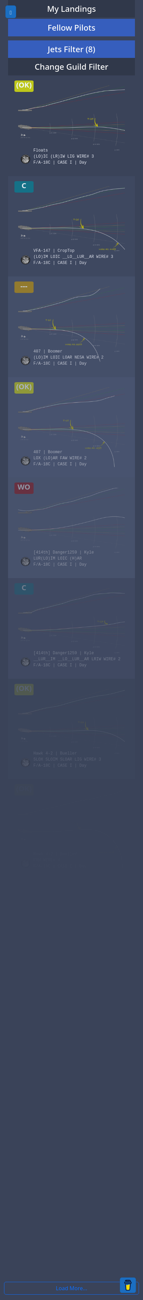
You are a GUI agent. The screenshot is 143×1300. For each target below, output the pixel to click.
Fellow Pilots (71, 27)
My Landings (71, 8)
